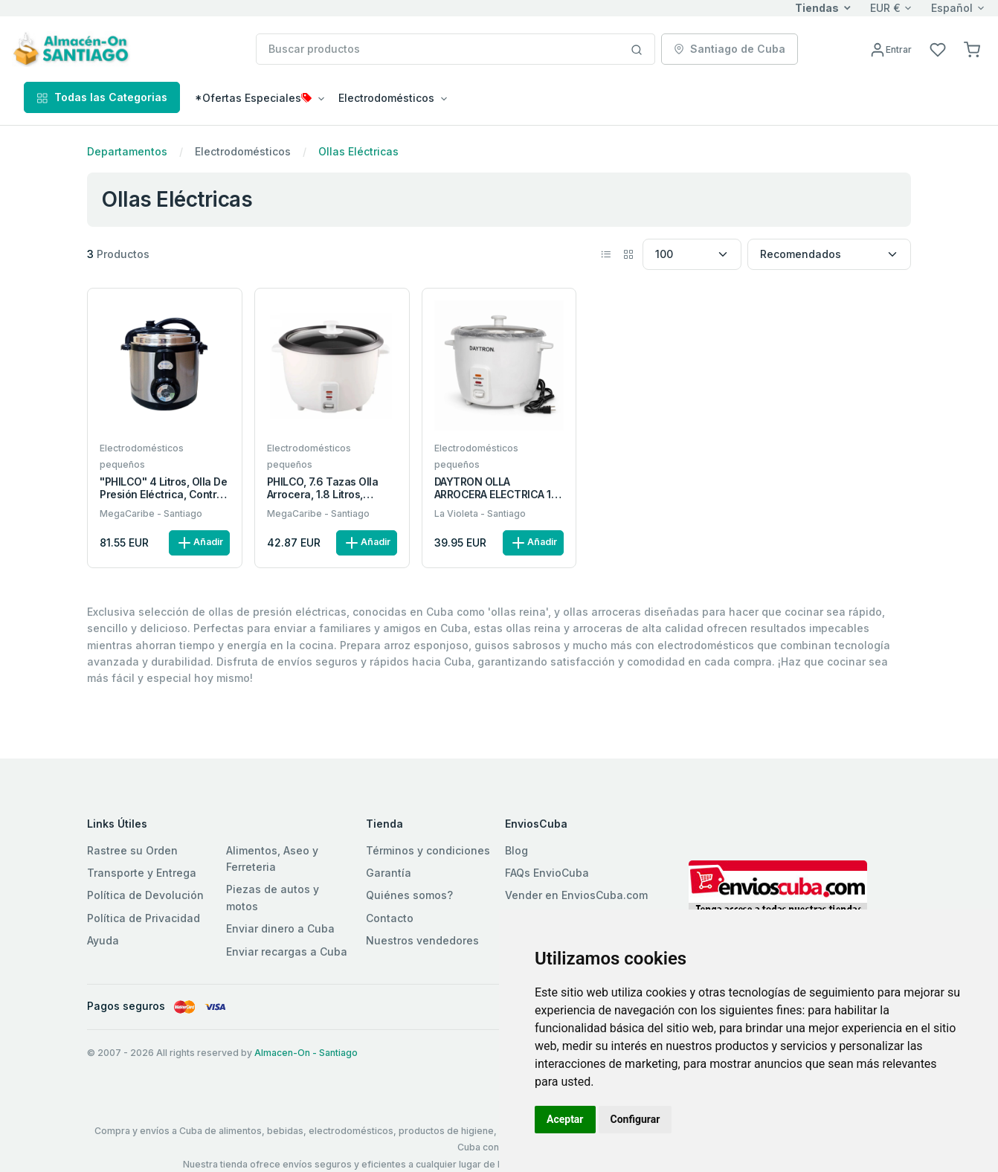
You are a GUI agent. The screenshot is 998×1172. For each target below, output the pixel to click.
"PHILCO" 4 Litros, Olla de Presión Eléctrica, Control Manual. (164, 488)
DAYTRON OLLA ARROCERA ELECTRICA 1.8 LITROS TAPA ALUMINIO (497, 488)
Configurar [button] (635, 1119)
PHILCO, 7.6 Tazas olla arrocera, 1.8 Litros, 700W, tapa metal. (322, 488)
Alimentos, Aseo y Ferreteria (272, 858)
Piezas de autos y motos (272, 897)
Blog (516, 850)
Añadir (199, 543)
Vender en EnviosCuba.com (576, 895)
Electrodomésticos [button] (386, 97)
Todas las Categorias (101, 97)
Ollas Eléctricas (358, 151)
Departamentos (127, 151)
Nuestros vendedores (422, 940)
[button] (972, 48)
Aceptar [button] (565, 1119)
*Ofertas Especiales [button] (253, 97)
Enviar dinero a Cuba (280, 928)
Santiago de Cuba (729, 48)
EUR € (885, 7)
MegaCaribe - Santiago (151, 513)
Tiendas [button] (817, 7)
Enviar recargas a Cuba (286, 951)
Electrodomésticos (243, 151)
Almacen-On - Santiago (306, 1052)
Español (952, 7)
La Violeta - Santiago (480, 513)
